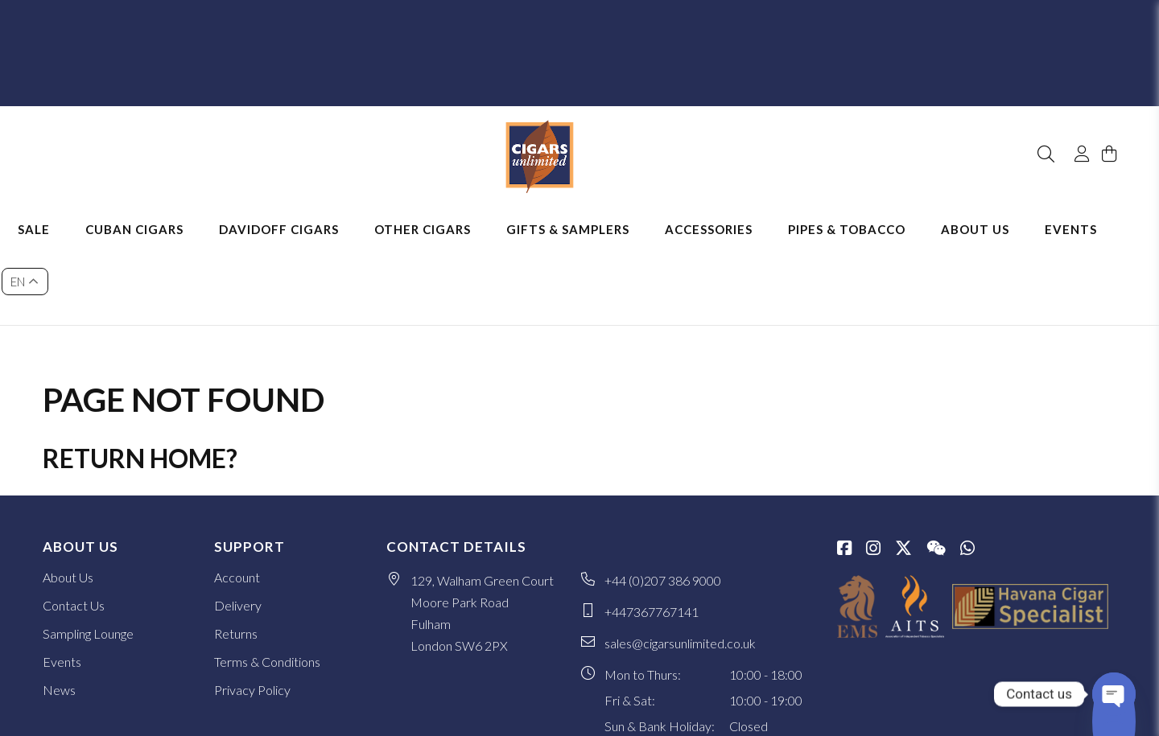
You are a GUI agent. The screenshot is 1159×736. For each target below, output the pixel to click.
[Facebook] (844, 460)
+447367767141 (651, 522)
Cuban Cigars (157, 209)
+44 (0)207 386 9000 (662, 491)
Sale (56, 209)
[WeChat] (936, 460)
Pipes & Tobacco (869, 209)
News (59, 600)
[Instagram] (873, 460)
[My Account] (1074, 111)
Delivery (238, 516)
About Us (997, 209)
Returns (236, 544)
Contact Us (74, 516)
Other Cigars (445, 209)
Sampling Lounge (88, 544)
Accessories (731, 209)
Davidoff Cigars (301, 209)
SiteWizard (1091, 710)
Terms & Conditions (267, 572)
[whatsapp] (967, 460)
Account (237, 487)
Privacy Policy (252, 600)
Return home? (140, 368)
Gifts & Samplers (590, 209)
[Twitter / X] (903, 460)
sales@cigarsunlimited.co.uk (680, 553)
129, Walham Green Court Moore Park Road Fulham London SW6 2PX (482, 523)
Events (1093, 209)
